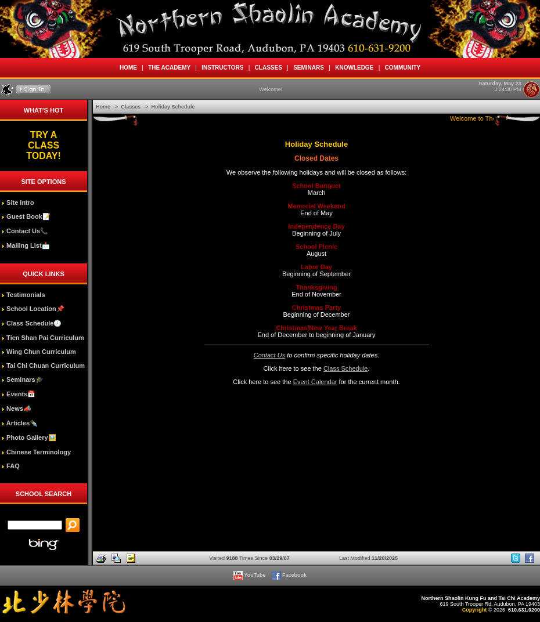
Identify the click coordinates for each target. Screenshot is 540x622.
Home (104, 107)
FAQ (11, 465)
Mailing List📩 (26, 245)
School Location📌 (33, 308)
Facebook (290, 575)
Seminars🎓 (23, 379)
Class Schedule (345, 368)
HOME (128, 67)
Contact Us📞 (25, 230)
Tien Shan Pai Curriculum (43, 337)
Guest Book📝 (26, 216)
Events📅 (18, 393)
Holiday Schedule (173, 107)
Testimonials (23, 294)
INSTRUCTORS (223, 67)
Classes (131, 107)
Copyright (474, 610)
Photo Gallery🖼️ (29, 437)
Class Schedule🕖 (32, 323)
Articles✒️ (20, 423)
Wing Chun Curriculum (39, 351)
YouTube (250, 575)
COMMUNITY (402, 67)
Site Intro (18, 202)
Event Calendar (315, 381)
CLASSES (268, 67)
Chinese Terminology (36, 452)
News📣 (16, 408)
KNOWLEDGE (354, 67)
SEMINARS (308, 67)
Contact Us (269, 355)
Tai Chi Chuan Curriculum (43, 365)
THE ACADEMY (169, 67)
